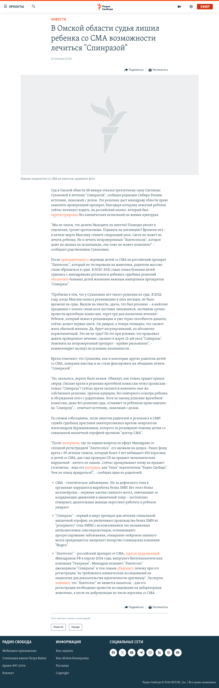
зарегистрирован (64, 215)
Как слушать (64, 651)
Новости (58, 19)
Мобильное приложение (19, 651)
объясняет (125, 568)
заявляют (62, 583)
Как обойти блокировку (72, 658)
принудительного (75, 260)
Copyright (62, 673)
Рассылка (62, 665)
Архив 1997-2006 (14, 665)
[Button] (134, 70)
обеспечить (60, 279)
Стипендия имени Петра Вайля (24, 658)
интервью (93, 468)
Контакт (8, 673)
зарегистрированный (143, 554)
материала (70, 443)
